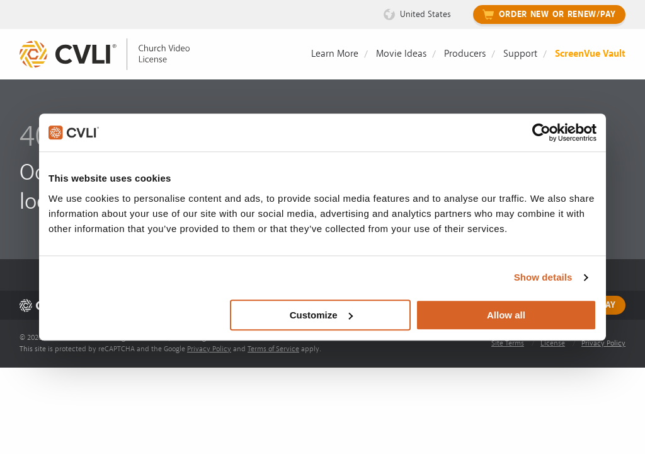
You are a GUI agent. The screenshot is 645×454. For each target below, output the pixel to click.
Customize (321, 315)
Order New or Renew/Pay (557, 14)
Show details (543, 277)
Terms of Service (273, 349)
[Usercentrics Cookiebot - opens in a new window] (541, 132)
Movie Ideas (401, 53)
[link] (114, 54)
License (552, 343)
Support (520, 53)
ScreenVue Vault (590, 53)
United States (425, 14)
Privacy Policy (209, 349)
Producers (465, 53)
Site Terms (507, 343)
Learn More (334, 53)
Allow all (506, 315)
